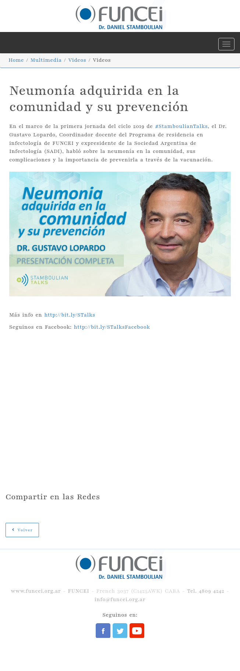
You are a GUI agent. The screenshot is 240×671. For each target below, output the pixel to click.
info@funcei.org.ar (120, 599)
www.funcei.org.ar (36, 591)
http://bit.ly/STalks (69, 314)
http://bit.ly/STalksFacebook (112, 327)
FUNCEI (78, 591)
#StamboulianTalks (181, 126)
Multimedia (46, 60)
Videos (77, 60)
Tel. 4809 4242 (205, 591)
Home (16, 60)
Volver (22, 530)
